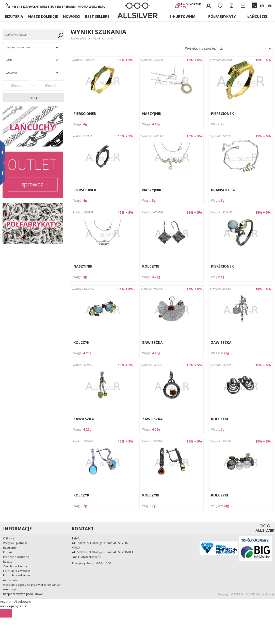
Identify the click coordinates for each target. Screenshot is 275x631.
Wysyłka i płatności (15, 543)
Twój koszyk (191, 5)
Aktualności (11, 580)
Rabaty (7, 561)
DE (269, 5)
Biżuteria (14, 16)
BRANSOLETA (223, 189)
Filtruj (33, 97)
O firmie (8, 538)
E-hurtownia (182, 16)
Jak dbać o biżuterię (16, 557)
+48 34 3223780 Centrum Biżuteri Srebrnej (43, 6)
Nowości (71, 16)
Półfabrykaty (222, 16)
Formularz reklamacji (17, 575)
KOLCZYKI (150, 266)
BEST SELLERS (97, 16)
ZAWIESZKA (152, 342)
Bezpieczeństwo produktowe (23, 594)
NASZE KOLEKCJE (43, 16)
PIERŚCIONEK (84, 113)
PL (254, 5)
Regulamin (10, 547)
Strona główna (80, 38)
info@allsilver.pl (90, 6)
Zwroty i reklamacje (16, 566)
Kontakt (8, 552)
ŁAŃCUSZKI (257, 16)
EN (262, 5)
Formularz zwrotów (16, 571)
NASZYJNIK (151, 113)
